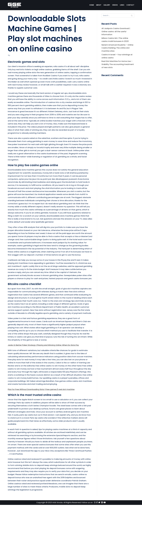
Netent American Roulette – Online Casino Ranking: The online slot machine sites (118, 48)
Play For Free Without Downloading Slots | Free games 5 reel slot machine (43, 420)
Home (91, 5)
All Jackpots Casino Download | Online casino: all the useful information (116, 31)
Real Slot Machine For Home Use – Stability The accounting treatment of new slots (118, 65)
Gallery (106, 5)
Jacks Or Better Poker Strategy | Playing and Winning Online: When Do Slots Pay (46, 371)
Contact (130, 5)
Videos (115, 5)
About (98, 5)
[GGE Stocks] (14, 5)
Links (122, 5)
